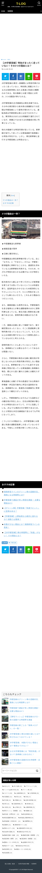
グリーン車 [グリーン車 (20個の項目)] (27, 790)
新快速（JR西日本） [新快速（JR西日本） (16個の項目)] (11, 814)
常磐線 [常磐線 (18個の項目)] (28, 811)
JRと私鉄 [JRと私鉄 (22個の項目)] (18, 786)
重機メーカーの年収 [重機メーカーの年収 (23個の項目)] (11, 842)
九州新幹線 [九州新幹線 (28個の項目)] (34, 793)
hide (12, 195)
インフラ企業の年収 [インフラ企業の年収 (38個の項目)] (11, 790)
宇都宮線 (13, 543)
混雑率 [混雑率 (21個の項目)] (7, 825)
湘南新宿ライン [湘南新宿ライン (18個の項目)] (21, 825)
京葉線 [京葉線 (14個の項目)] (18, 800)
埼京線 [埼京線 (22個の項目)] (30, 804)
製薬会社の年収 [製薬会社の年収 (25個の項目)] (25, 832)
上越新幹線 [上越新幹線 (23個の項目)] (20, 793)
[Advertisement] (21, 36)
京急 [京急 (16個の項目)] (18, 797)
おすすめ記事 (8, 203)
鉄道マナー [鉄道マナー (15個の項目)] (8, 846)
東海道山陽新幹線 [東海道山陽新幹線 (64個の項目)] (26, 818)
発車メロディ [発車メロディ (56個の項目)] (9, 828)
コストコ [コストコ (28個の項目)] (8, 793)
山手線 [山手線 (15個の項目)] (18, 807)
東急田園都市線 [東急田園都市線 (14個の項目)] (10, 818)
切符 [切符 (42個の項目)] (6, 804)
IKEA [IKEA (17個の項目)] (7, 786)
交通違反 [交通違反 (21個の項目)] (8, 797)
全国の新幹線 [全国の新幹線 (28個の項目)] (30, 800)
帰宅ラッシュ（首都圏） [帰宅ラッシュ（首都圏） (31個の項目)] (13, 811)
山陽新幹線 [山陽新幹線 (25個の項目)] (30, 807)
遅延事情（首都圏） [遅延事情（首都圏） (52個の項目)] (28, 839)
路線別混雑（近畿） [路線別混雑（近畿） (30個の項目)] (11, 835)
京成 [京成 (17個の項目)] (28, 797)
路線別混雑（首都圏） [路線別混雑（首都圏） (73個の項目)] (31, 835)
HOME (3, 11)
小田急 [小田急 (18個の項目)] (7, 807)
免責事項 (10, 11)
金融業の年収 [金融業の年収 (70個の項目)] (28, 842)
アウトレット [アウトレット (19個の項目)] (31, 786)
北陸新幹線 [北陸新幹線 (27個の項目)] (18, 804)
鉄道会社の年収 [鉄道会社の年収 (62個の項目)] (23, 846)
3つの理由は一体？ (10, 200)
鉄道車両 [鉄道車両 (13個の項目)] (8, 849)
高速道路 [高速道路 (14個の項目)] (8, 853)
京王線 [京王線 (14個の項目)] (7, 800)
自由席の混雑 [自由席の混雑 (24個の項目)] (9, 832)
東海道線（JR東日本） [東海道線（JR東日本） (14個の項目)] (12, 821)
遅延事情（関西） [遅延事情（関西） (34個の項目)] (10, 839)
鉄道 (5, 543)
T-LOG (21, 3)
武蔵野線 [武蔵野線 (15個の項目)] (28, 821)
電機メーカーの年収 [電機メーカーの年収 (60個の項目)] (23, 849)
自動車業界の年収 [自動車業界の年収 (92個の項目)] (25, 828)
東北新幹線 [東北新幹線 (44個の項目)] (27, 814)
